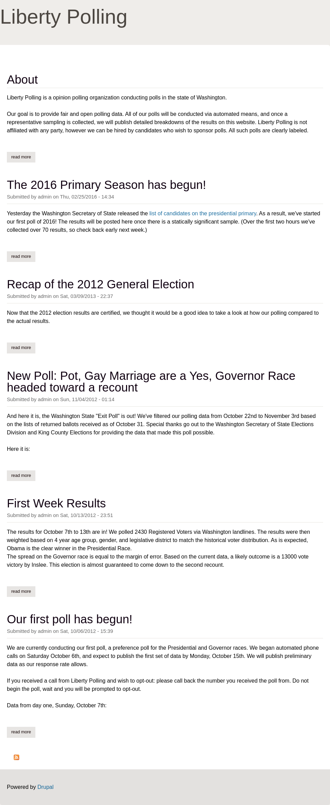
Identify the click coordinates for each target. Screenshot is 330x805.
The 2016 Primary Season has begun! (106, 184)
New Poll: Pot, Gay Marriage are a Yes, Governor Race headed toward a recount (151, 381)
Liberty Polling (63, 16)
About (22, 79)
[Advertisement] (242, 17)
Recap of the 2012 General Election (100, 284)
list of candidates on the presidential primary (202, 213)
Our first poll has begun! (70, 619)
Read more (23, 156)
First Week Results (56, 503)
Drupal (45, 787)
